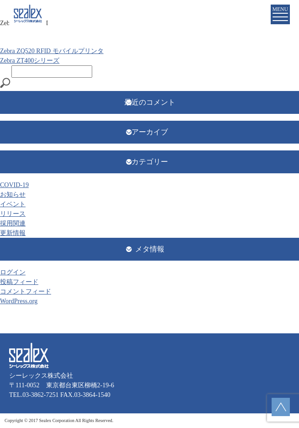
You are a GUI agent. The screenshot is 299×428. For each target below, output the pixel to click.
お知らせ (13, 194)
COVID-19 (14, 185)
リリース (13, 213)
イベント (13, 204)
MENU (280, 13)
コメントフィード (25, 291)
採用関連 (13, 223)
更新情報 (13, 233)
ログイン (13, 272)
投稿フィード (19, 281)
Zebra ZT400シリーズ (29, 60)
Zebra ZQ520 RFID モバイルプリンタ (52, 51)
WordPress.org (18, 301)
